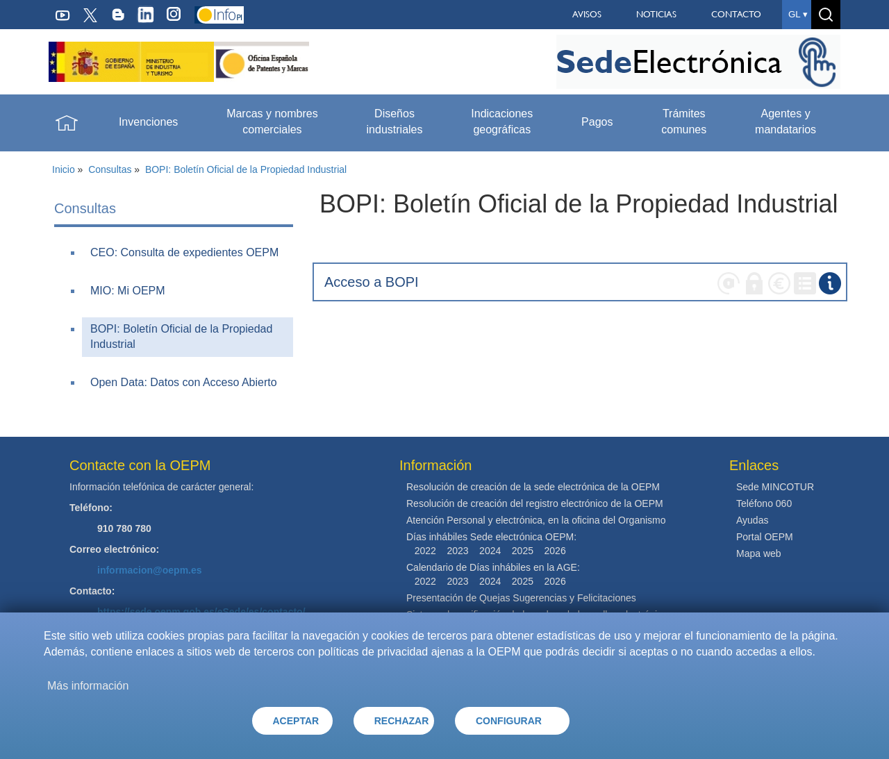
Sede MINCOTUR (775, 486)
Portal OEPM (764, 536)
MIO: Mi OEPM (127, 291)
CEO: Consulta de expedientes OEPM (184, 252)
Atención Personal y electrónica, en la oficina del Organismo (536, 520)
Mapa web (758, 553)
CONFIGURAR (509, 720)
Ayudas (752, 520)
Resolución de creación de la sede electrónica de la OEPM (533, 486)
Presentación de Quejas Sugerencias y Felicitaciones (521, 597)
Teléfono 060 (764, 503)
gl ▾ (798, 14)
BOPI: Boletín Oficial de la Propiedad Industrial (246, 169)
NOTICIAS (656, 14)
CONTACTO (736, 14)
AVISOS (586, 14)
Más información (87, 686)
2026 (555, 550)
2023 (457, 550)
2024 (490, 550)
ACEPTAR (296, 720)
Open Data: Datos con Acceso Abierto (183, 382)
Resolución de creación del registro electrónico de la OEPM (534, 503)
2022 (425, 550)
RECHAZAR (401, 720)
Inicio (63, 169)
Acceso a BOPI (371, 282)
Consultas (109, 169)
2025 (522, 550)
